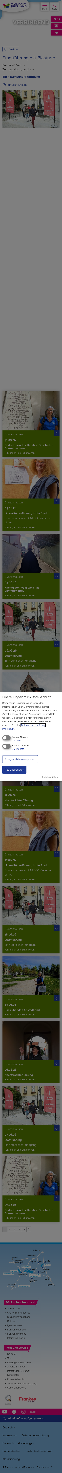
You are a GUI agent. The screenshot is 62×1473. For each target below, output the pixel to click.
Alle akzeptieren (14, 769)
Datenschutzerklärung (33, 725)
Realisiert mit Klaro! (50, 777)
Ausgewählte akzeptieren (20, 759)
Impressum (8, 729)
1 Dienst (17, 740)
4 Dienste (18, 749)
